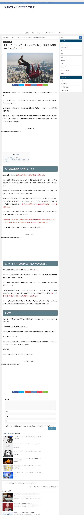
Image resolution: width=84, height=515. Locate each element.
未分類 (62, 73)
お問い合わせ (61, 32)
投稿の (64, 83)
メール (7, 418)
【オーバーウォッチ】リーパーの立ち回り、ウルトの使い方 (40, 467)
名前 (6, 413)
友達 (62, 53)
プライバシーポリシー (51, 32)
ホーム (21, 32)
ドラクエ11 (63, 66)
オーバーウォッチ (8, 41)
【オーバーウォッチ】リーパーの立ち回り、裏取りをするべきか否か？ (22, 463)
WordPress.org (64, 90)
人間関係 (27, 32)
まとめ (6, 161)
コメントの (65, 87)
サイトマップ (40, 32)
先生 (62, 43)
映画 (62, 57)
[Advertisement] (42, 21)
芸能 (33, 32)
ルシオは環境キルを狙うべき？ (13, 157)
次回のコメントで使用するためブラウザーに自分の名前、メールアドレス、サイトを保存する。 (30, 427)
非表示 (17, 154)
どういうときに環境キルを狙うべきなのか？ (16, 159)
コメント (7, 399)
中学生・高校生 (64, 47)
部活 (62, 50)
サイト (6, 422)
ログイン (63, 80)
